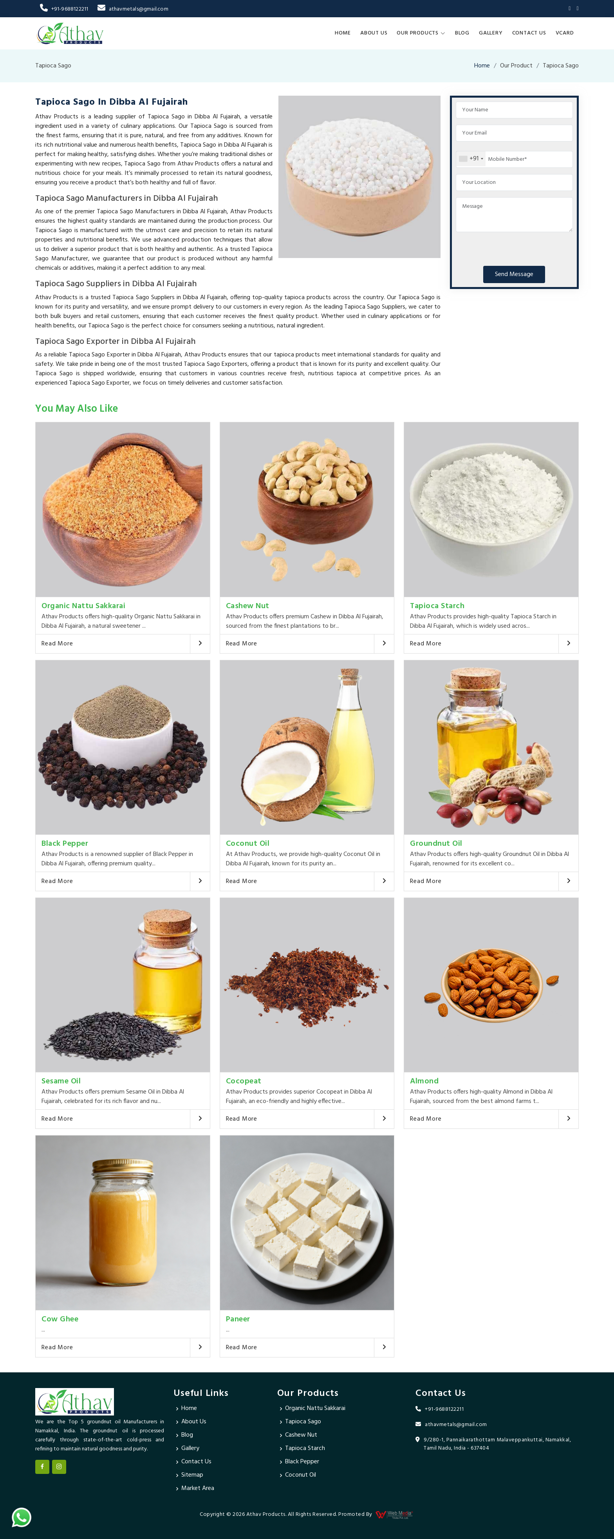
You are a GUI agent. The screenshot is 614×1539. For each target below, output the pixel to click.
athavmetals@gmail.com (133, 9)
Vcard (565, 33)
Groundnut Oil (436, 844)
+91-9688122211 (64, 9)
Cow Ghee (60, 1319)
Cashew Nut (247, 606)
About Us (373, 33)
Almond (424, 1081)
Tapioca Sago (303, 1422)
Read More (57, 644)
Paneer (238, 1319)
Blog (462, 33)
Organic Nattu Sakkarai (83, 606)
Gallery (491, 33)
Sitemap (192, 1475)
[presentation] (515, 247)
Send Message (514, 274)
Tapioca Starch (437, 606)
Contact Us (529, 33)
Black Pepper (65, 844)
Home (343, 33)
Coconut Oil (248, 844)
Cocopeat (244, 1081)
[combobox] (471, 158)
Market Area (197, 1489)
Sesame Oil (61, 1081)
